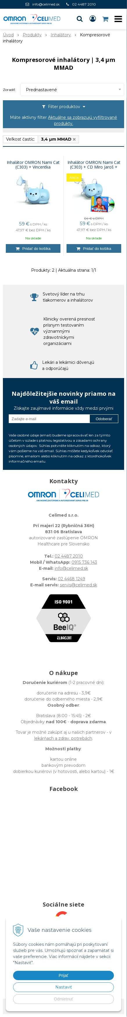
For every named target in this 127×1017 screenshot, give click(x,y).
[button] (79, 19)
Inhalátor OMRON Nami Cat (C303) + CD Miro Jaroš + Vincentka (93, 167)
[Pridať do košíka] (33, 248)
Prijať (63, 975)
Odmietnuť (63, 999)
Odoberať (104, 419)
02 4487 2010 (84, 4)
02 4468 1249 (71, 578)
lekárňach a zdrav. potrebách (63, 738)
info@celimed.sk (46, 4)
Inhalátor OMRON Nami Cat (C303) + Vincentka (33, 164)
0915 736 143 (84, 562)
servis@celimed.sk (78, 585)
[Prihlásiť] (93, 19)
